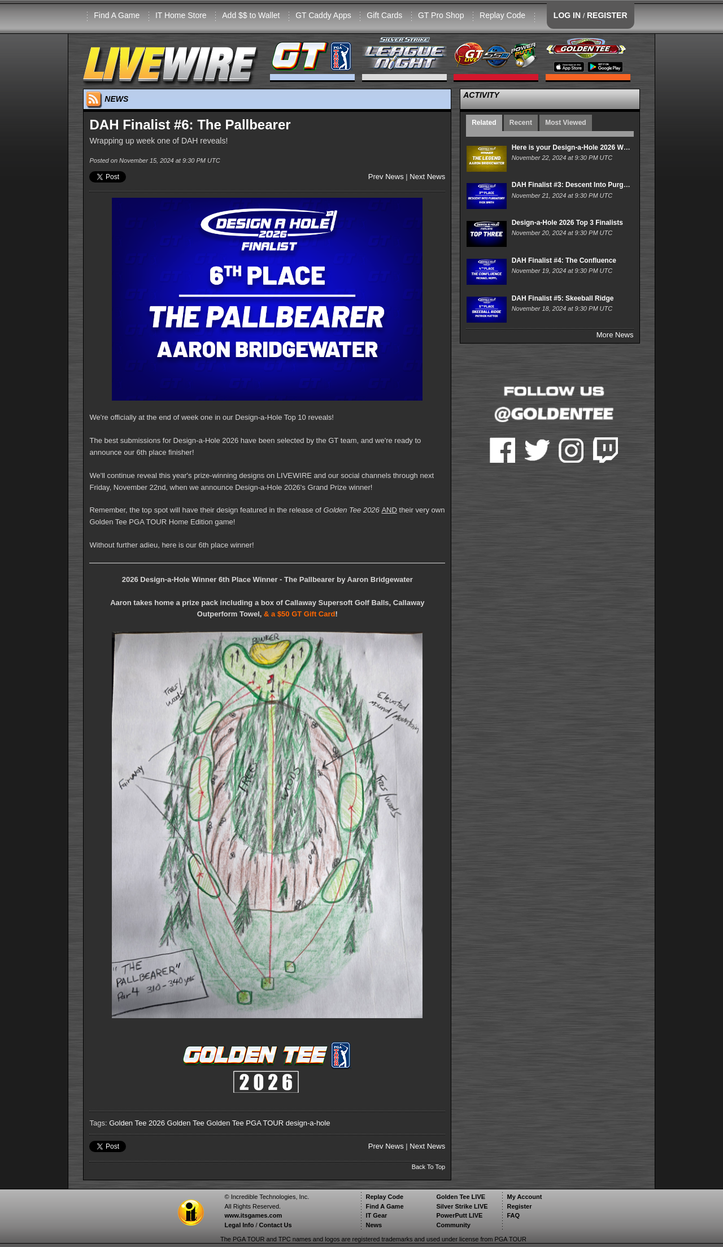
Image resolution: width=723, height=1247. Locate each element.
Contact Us (275, 1225)
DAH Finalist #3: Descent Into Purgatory (576, 185)
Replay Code (502, 15)
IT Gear (376, 1215)
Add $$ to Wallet (251, 15)
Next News (427, 176)
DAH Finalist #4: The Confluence (564, 260)
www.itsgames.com (253, 1215)
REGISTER (607, 15)
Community (453, 1225)
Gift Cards (384, 15)
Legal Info (239, 1225)
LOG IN (567, 15)
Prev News (386, 176)
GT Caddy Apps (323, 15)
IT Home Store (181, 15)
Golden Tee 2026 (137, 1123)
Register (519, 1206)
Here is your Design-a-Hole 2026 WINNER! (579, 147)
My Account (524, 1196)
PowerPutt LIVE (459, 1215)
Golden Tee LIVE (460, 1196)
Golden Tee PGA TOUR (245, 1123)
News (373, 1225)
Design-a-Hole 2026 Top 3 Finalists (567, 223)
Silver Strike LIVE (461, 1206)
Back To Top (429, 1166)
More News (615, 335)
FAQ (513, 1215)
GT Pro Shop (441, 15)
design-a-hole (308, 1123)
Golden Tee (185, 1123)
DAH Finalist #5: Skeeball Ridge (563, 298)
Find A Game (117, 15)
